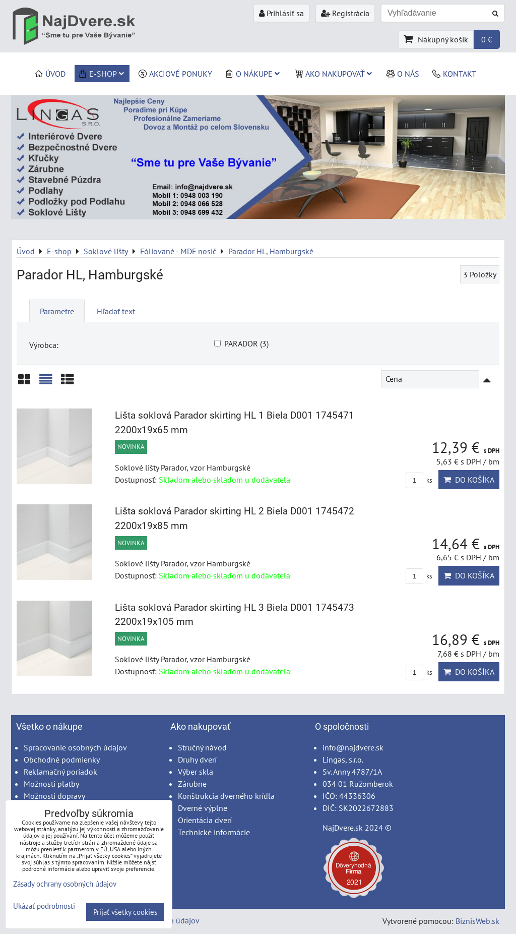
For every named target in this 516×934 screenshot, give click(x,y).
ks (419, 480)
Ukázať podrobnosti (44, 906)
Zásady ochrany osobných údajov (64, 884)
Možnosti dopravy (54, 796)
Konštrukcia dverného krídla (226, 796)
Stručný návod (202, 747)
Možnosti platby (51, 784)
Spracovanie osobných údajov (75, 747)
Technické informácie (214, 832)
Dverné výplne (202, 808)
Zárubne (192, 784)
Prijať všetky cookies (125, 912)
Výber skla (195, 772)
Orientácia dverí (205, 820)
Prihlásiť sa (281, 13)
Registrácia (345, 13)
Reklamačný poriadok (60, 772)
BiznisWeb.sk (477, 921)
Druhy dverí (197, 759)
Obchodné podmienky (62, 759)
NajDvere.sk (342, 828)
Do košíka (468, 480)
